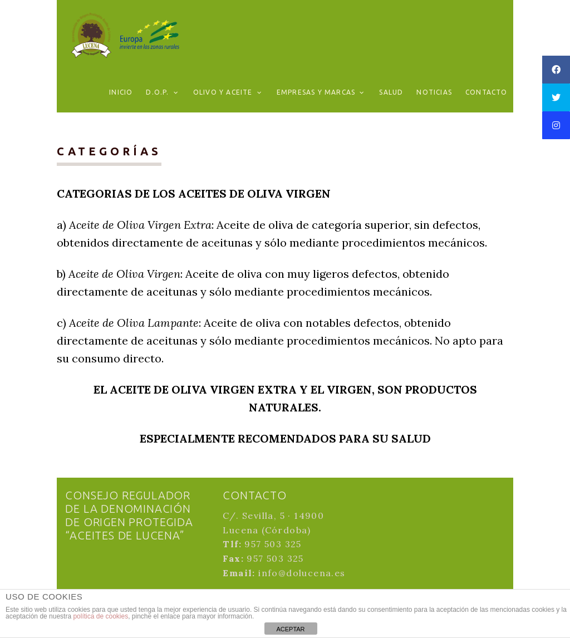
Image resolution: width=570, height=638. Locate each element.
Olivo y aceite (223, 92)
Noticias (434, 92)
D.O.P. (157, 92)
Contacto (486, 92)
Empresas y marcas (316, 92)
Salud (391, 92)
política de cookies (100, 616)
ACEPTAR (290, 629)
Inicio (120, 92)
